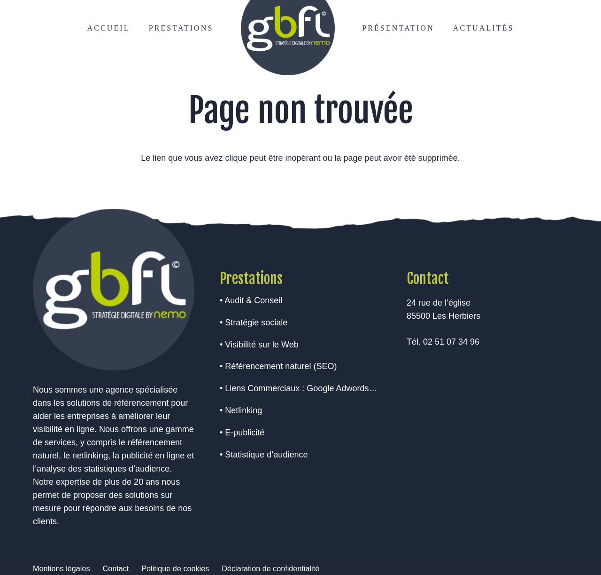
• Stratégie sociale (253, 322)
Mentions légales (61, 568)
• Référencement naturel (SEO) (278, 366)
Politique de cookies (175, 568)
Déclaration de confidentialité (270, 568)
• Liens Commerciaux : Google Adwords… (298, 388)
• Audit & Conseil (251, 300)
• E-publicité (242, 432)
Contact (115, 568)
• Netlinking (241, 410)
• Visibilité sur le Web (259, 344)
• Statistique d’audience (264, 454)
